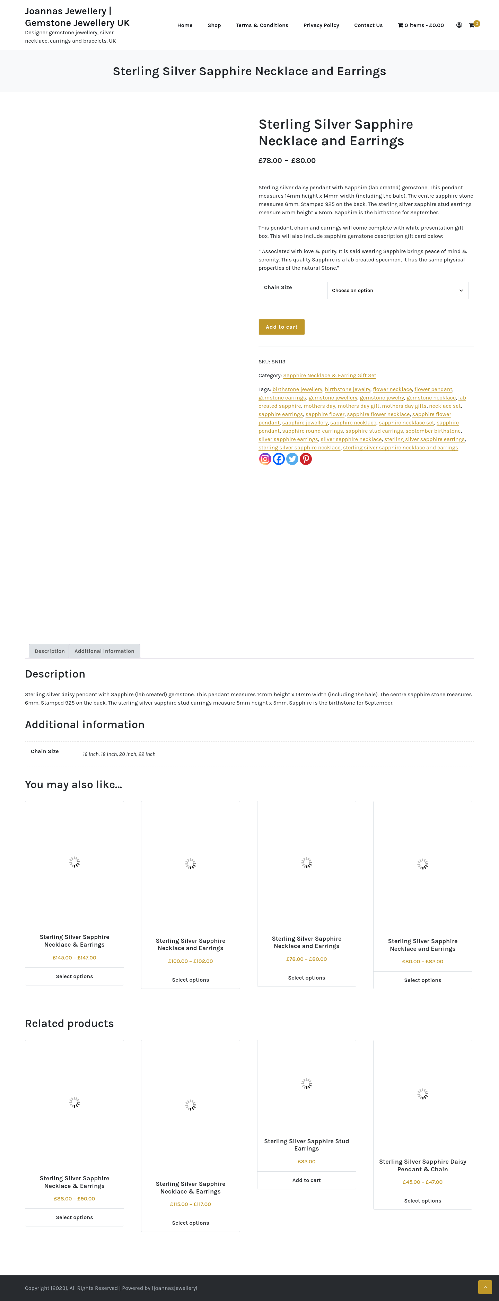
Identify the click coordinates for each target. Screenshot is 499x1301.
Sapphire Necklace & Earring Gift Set (329, 375)
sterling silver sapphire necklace (300, 447)
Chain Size (278, 287)
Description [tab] (50, 651)
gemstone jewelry (382, 397)
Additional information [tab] (104, 651)
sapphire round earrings (312, 431)
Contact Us (368, 25)
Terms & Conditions (262, 25)
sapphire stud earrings (374, 431)
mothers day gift (358, 406)
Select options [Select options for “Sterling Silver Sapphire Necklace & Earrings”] (74, 976)
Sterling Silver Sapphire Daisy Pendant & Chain (422, 1165)
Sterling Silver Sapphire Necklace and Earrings (190, 944)
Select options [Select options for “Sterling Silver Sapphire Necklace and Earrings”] (190, 979)
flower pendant (433, 389)
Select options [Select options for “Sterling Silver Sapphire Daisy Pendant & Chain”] (422, 1200)
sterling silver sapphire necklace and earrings (400, 447)
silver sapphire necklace (351, 439)
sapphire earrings (281, 414)
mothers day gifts (404, 406)
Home (185, 25)
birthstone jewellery (297, 389)
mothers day (319, 406)
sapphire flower (325, 414)
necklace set (445, 406)
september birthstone (433, 431)
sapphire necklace (353, 422)
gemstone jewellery (333, 397)
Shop (214, 25)
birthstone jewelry (347, 389)
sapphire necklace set (406, 422)
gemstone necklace (431, 397)
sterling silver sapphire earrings (424, 439)
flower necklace (392, 389)
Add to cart (282, 327)
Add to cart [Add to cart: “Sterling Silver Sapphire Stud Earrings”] (306, 1180)
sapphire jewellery (305, 422)
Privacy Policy (321, 25)
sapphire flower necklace (378, 414)
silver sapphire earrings (288, 439)
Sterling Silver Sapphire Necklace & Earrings (74, 940)
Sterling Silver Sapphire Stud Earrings (306, 1145)
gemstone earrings (282, 397)
